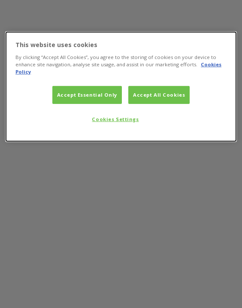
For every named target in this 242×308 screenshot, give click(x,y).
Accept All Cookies (159, 95)
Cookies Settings (115, 119)
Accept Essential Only (87, 95)
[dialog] (121, 86)
